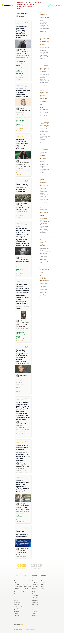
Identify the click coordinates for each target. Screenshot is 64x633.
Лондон (16, 609)
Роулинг (16, 617)
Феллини (34, 615)
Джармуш (34, 611)
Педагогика (20, 527)
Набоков (25, 588)
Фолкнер (16, 604)
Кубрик (34, 608)
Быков (42, 588)
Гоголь (16, 582)
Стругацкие (35, 584)
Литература (19, 23)
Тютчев (16, 591)
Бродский (34, 582)
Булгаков (25, 584)
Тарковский (35, 600)
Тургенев (16, 584)
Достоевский (18, 580)
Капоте (16, 620)
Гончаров (16, 588)
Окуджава (35, 595)
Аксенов (34, 593)
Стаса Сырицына (29, 629)
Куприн (25, 579)
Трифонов (35, 591)
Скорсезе (34, 609)
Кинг (15, 619)
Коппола (34, 606)
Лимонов (43, 579)
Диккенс (16, 611)
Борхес (16, 613)
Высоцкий (34, 597)
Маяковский (26, 580)
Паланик (16, 615)
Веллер (43, 586)
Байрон (16, 600)
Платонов (25, 591)
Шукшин (34, 580)
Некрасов (17, 590)
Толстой (16, 579)
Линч (33, 613)
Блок (24, 582)
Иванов (43, 584)
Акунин (43, 582)
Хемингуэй (17, 602)
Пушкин (16, 575)
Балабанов (35, 602)
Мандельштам (27, 586)
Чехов (24, 575)
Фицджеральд (18, 606)
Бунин (33, 579)
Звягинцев (35, 604)
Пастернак (35, 586)
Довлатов (43, 580)
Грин (33, 577)
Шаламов (34, 590)
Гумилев (25, 590)
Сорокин (43, 575)
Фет (15, 593)
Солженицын (35, 588)
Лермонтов (17, 577)
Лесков (25, 577)
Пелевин (43, 577)
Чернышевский (18, 586)
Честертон (17, 608)
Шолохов (34, 575)
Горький (25, 593)
